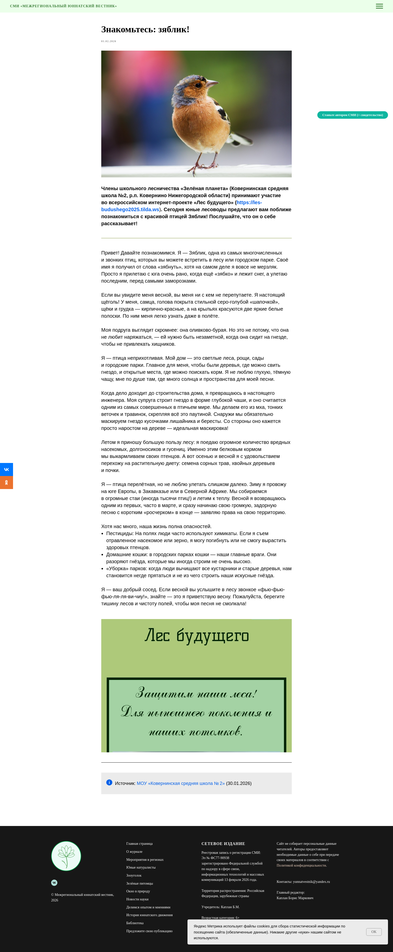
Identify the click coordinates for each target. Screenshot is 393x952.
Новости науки (137, 899)
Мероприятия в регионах (145, 860)
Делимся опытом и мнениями (148, 907)
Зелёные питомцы (139, 883)
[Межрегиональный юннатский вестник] (54, 883)
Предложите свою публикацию (149, 931)
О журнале (134, 852)
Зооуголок (133, 875)
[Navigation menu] (379, 6)
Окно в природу (138, 891)
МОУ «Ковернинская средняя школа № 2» (181, 783)
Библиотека (135, 923)
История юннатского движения (149, 915)
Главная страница (139, 844)
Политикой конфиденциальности (301, 865)
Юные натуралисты (141, 867)
